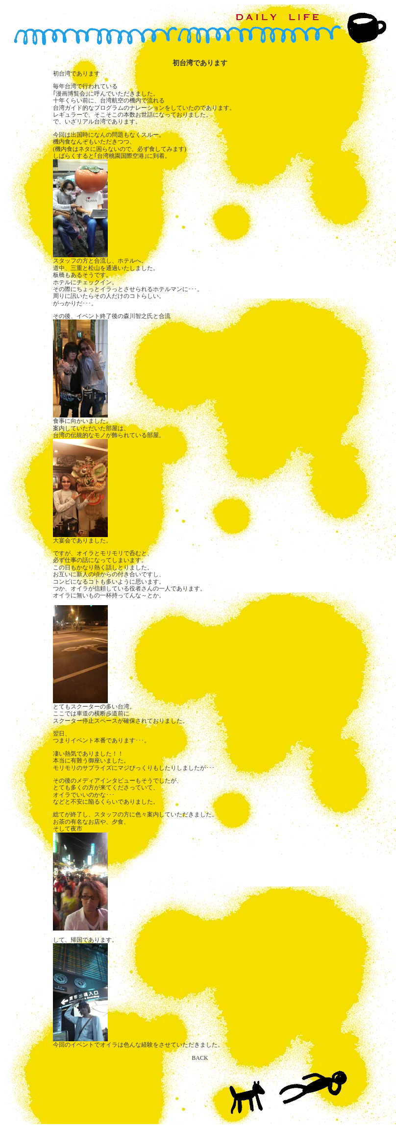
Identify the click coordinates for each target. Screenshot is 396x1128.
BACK (200, 1057)
